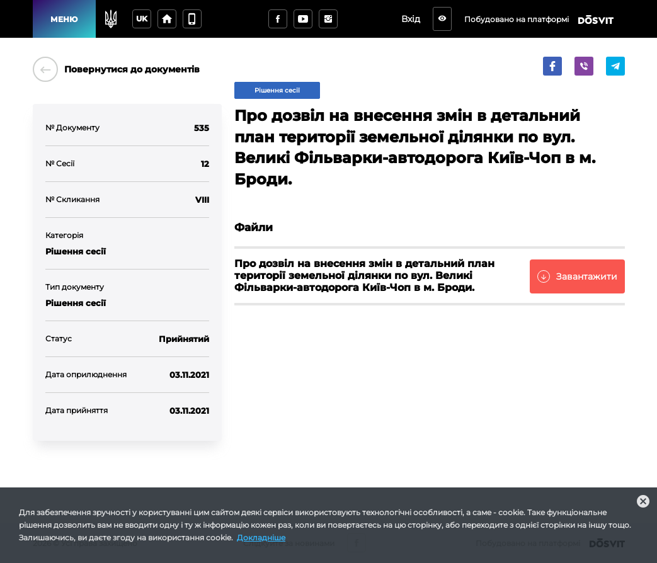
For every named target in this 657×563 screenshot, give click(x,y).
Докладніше (261, 537)
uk (141, 18)
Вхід (410, 19)
